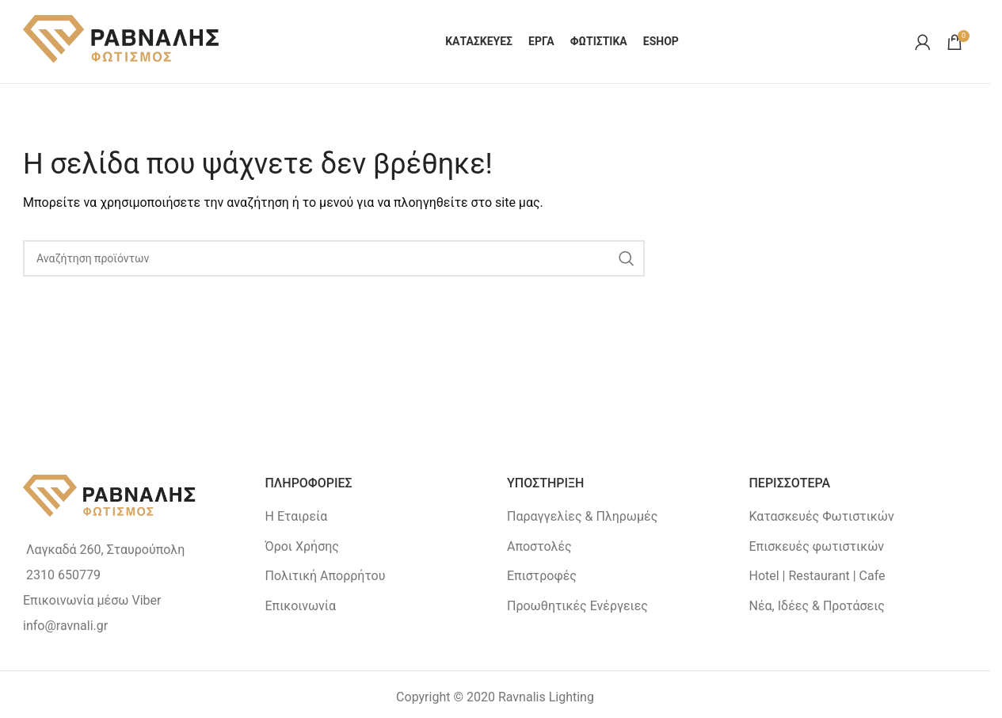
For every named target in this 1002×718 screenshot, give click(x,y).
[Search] (334, 258)
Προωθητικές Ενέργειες (577, 605)
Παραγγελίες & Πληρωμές (582, 516)
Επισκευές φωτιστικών (817, 546)
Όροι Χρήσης (302, 546)
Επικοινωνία (301, 605)
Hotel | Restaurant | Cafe (817, 575)
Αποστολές (539, 546)
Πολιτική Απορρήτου (325, 575)
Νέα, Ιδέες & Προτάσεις (817, 605)
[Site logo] (122, 40)
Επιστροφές (542, 575)
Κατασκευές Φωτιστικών (821, 516)
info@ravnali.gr (65, 625)
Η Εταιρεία (296, 516)
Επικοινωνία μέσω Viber (92, 600)
